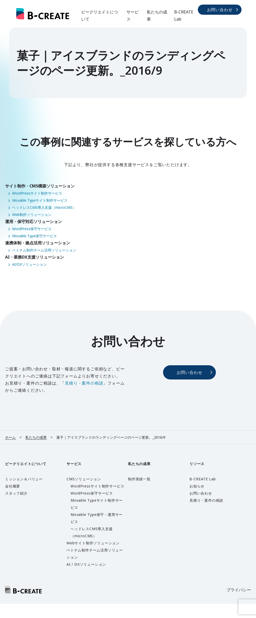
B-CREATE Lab (183, 15)
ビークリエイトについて (99, 15)
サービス (132, 15)
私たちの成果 (157, 15)
